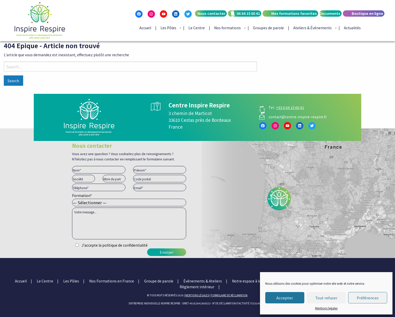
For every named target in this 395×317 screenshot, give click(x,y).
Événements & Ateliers (202, 280)
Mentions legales (326, 308)
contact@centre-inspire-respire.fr (298, 116)
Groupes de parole (268, 27)
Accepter (284, 297)
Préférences (368, 297)
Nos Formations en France (111, 280)
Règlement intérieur (197, 286)
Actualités (352, 27)
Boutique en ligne (367, 13)
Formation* (129, 199)
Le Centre (196, 27)
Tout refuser (326, 297)
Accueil (145, 27)
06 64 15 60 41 (248, 13)
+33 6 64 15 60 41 (290, 107)
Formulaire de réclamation (229, 295)
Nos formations (227, 27)
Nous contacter (211, 13)
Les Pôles (168, 27)
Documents (329, 13)
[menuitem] (210, 17)
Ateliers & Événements (312, 27)
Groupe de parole (158, 280)
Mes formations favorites (294, 13)
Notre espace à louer (249, 280)
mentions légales (197, 295)
